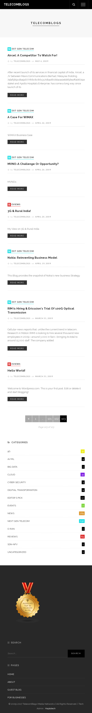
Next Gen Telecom (21, 49)
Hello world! (16, 370)
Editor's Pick (46, 498)
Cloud (46, 474)
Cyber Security (46, 482)
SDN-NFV (46, 544)
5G (46, 451)
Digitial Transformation (46, 490)
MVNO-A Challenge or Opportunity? (33, 163)
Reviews (14, 204)
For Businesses (17, 697)
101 (50, 418)
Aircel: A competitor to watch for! (32, 55)
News (46, 513)
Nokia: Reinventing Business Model (32, 257)
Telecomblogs (22, 61)
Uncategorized (46, 552)
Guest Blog (14, 689)
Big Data (46, 467)
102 (56, 418)
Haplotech (50, 708)
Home (11, 674)
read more (17, 95)
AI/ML (46, 459)
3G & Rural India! (19, 211)
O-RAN (46, 529)
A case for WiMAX (20, 117)
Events (46, 505)
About (11, 682)
